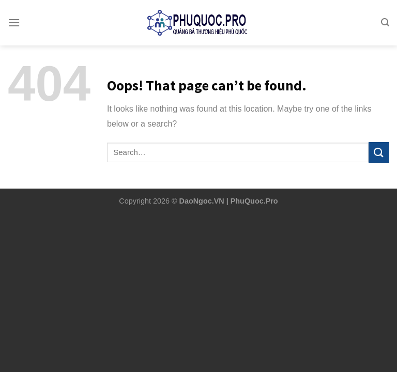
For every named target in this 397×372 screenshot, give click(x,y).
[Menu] (14, 14)
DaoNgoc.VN (201, 201)
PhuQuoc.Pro (254, 201)
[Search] (385, 14)
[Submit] (379, 152)
